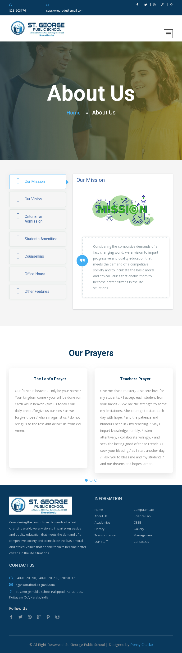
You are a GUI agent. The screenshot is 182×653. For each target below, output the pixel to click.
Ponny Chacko (141, 644)
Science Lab (142, 515)
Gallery (139, 528)
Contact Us (141, 541)
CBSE (137, 522)
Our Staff (101, 541)
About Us (101, 515)
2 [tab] (91, 480)
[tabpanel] (48, 420)
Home (73, 112)
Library (100, 528)
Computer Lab (144, 509)
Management (143, 535)
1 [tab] (86, 480)
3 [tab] (95, 480)
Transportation (105, 535)
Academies (102, 522)
